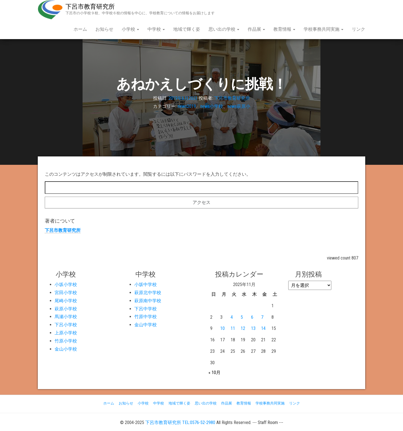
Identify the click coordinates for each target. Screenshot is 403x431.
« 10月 (214, 372)
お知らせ (104, 29)
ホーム (80, 29)
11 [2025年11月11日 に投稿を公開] (233, 328)
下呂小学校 (66, 324)
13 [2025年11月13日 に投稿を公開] (253, 328)
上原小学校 (66, 332)
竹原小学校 (66, 341)
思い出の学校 (223, 29)
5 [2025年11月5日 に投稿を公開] (242, 317)
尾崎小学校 (66, 300)
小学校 (130, 29)
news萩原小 (239, 106)
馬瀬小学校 (66, 316)
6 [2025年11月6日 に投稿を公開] (252, 317)
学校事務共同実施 (323, 29)
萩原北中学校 (147, 292)
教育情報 (284, 29)
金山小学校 (66, 349)
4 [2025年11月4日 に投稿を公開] (232, 317)
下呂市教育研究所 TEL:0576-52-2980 (180, 422)
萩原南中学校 (147, 300)
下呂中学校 (145, 308)
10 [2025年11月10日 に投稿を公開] (222, 328)
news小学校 (211, 106)
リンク (358, 29)
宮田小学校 (66, 292)
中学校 (156, 29)
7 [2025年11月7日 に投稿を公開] (262, 317)
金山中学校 (145, 324)
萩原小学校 (66, 308)
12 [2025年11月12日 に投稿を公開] (243, 328)
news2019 (187, 106)
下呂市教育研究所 (90, 6)
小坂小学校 (66, 284)
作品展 (256, 29)
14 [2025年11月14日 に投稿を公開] (263, 328)
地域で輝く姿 (186, 29)
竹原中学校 (145, 316)
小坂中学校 (145, 284)
